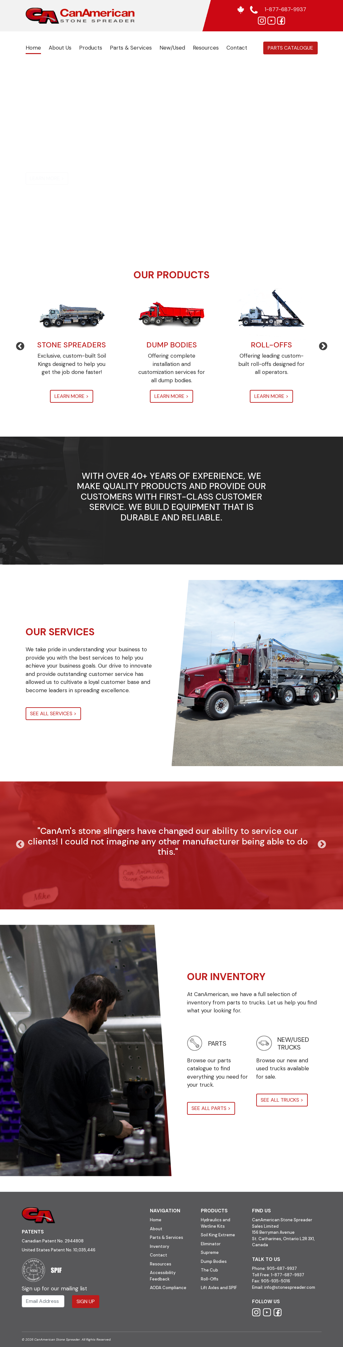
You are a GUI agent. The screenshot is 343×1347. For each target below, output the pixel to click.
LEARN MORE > (47, 178)
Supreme (210, 1252)
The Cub (209, 1270)
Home (33, 47)
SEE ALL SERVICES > (53, 713)
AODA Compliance (168, 1287)
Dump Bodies (214, 1261)
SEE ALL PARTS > (211, 1108)
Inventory (159, 1246)
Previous (17, 345)
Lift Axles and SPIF (219, 1287)
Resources (206, 47)
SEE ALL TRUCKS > (282, 1100)
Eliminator (211, 1244)
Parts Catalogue (290, 47)
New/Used (172, 47)
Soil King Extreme (218, 1235)
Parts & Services (131, 47)
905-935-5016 (275, 1281)
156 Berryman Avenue (273, 1232)
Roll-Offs (209, 1279)
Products (90, 47)
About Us (60, 47)
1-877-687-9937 (287, 1275)
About (156, 1229)
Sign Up (86, 1301)
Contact (236, 47)
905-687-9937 (282, 1268)
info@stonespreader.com (289, 1287)
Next (320, 345)
